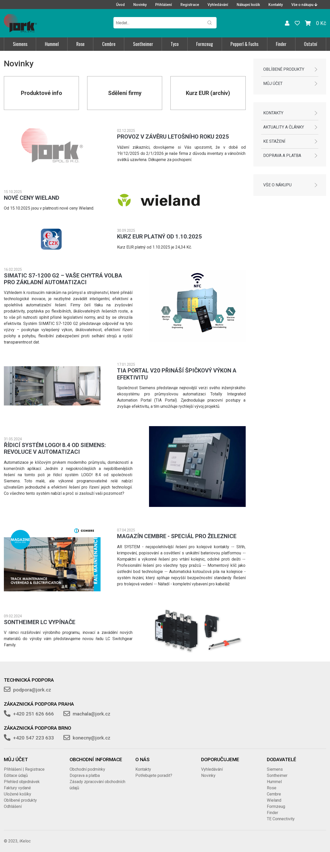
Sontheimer (143, 44)
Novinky (140, 5)
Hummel (52, 44)
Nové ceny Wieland (31, 198)
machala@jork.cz (91, 714)
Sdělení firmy (125, 93)
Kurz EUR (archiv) (208, 93)
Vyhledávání (218, 5)
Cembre (109, 44)
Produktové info (41, 93)
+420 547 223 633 (33, 738)
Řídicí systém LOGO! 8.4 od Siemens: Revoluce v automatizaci (55, 448)
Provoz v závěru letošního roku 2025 (173, 136)
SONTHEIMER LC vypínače (39, 622)
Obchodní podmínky (87, 769)
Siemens (20, 44)
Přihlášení (163, 5)
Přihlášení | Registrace (24, 769)
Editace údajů (16, 775)
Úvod (120, 5)
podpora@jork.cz (32, 690)
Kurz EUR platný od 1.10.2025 (159, 236)
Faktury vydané (17, 787)
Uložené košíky (17, 794)
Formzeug (204, 44)
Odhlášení (13, 806)
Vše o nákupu (304, 5)
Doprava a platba (282, 155)
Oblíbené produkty (283, 69)
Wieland (274, 800)
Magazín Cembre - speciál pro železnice (176, 536)
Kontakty (275, 5)
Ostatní (310, 44)
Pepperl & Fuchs (244, 44)
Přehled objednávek (22, 781)
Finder (281, 44)
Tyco (175, 44)
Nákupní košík (248, 5)
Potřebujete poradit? (153, 775)
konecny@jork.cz (91, 738)
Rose (80, 44)
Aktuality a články (283, 127)
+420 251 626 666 (33, 714)
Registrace (189, 5)
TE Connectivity (281, 818)
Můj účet (273, 83)
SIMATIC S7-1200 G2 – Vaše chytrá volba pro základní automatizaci (63, 278)
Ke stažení (274, 141)
